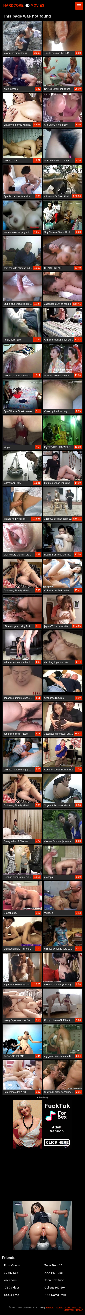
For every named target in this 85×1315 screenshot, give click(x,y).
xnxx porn (10, 1280)
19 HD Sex (11, 1272)
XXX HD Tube (53, 1272)
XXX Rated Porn (55, 1295)
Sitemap (49, 1307)
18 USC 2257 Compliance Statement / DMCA (69, 1308)
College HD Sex (54, 1287)
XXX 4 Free (11, 1295)
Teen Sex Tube (54, 1280)
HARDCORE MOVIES (23, 5)
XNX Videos (12, 1287)
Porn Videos (12, 1265)
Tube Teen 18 (53, 1265)
